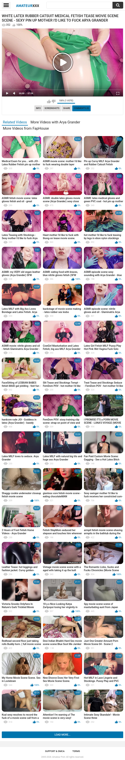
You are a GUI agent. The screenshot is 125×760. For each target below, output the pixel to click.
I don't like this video (53, 101)
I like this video (49, 101)
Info (38, 108)
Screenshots (52, 108)
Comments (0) (81, 108)
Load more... (62, 734)
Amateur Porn (58, 757)
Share (66, 108)
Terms (76, 751)
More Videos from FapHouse (26, 128)
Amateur (27, 5)
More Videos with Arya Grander (55, 122)
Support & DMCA (55, 751)
